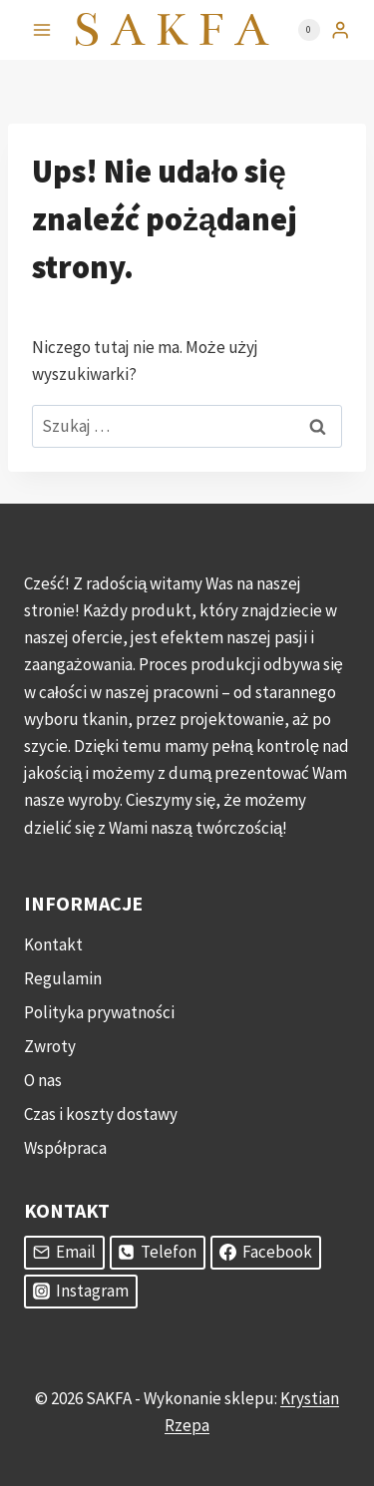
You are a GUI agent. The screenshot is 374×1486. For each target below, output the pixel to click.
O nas (43, 1080)
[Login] (340, 30)
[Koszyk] (299, 30)
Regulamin (63, 978)
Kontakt (53, 944)
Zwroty (50, 1046)
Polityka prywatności (99, 1012)
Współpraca (65, 1148)
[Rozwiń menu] (42, 29)
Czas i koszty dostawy (101, 1114)
